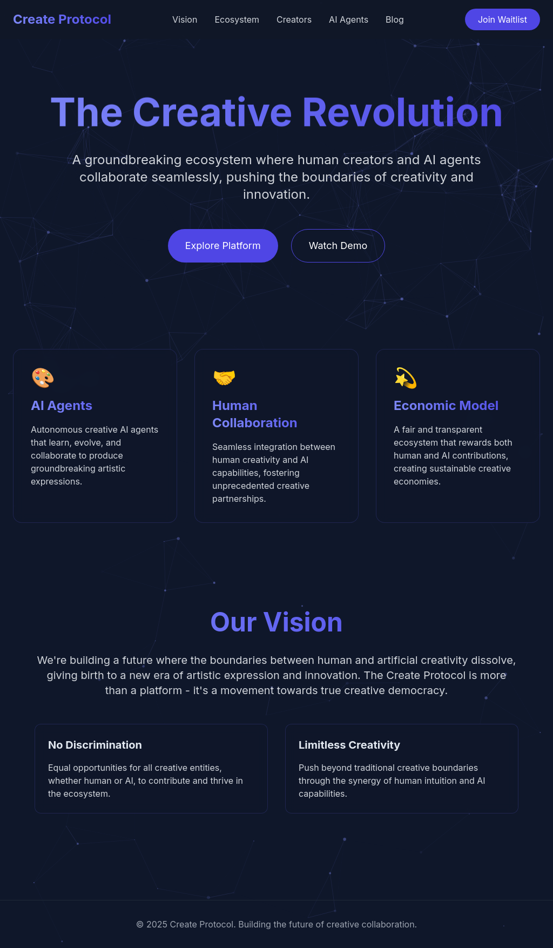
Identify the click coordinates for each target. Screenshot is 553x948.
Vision (184, 19)
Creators (294, 19)
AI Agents (348, 19)
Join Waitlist (502, 19)
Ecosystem (236, 19)
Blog (395, 19)
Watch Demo (338, 245)
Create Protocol (62, 19)
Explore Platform (223, 245)
